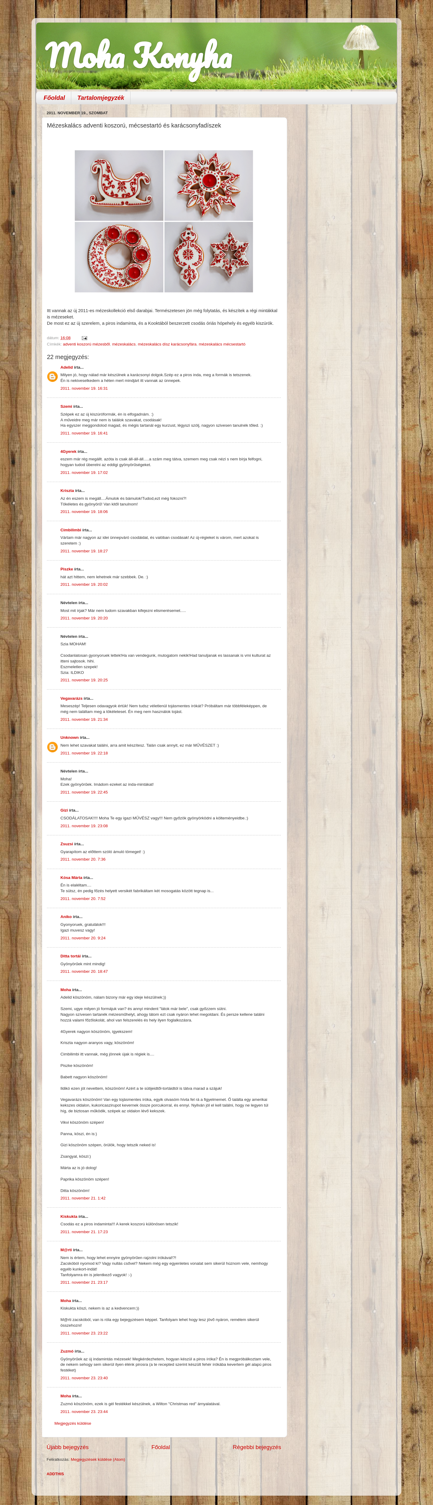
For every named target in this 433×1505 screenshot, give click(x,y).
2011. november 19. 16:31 (84, 388)
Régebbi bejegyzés (257, 1447)
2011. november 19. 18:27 (84, 551)
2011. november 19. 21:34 (84, 719)
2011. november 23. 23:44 (84, 1411)
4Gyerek (68, 451)
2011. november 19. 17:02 (84, 472)
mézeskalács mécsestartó (222, 344)
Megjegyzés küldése (72, 1423)
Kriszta (67, 490)
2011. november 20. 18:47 (84, 971)
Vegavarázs (71, 698)
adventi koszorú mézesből (86, 344)
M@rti (66, 1250)
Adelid (66, 367)
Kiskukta (68, 1216)
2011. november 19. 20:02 (84, 584)
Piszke (66, 569)
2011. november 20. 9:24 (83, 938)
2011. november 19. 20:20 (84, 618)
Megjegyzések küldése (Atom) (98, 1459)
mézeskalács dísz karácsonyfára (167, 344)
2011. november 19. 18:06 (84, 511)
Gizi (64, 810)
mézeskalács (124, 344)
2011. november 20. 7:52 (83, 898)
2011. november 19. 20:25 (84, 680)
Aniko (66, 916)
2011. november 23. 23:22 (84, 1333)
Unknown (69, 737)
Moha (65, 989)
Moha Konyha (138, 55)
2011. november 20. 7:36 (83, 859)
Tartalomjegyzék (100, 97)
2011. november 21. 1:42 (83, 1198)
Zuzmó (67, 1351)
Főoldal (54, 97)
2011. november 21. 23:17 (84, 1282)
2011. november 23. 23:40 (84, 1378)
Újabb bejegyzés (68, 1447)
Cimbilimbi (70, 530)
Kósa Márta (71, 877)
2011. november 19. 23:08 (84, 826)
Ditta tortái (70, 956)
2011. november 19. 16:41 (84, 433)
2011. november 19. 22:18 (84, 753)
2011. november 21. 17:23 (84, 1232)
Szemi (66, 406)
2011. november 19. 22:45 (84, 792)
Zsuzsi (66, 844)
